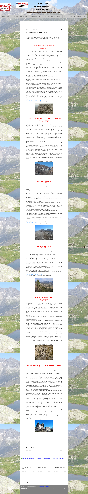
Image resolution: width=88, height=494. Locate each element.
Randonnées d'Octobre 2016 (59, 467)
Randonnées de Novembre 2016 (43, 468)
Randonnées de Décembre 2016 (27, 468)
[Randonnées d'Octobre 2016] (60, 462)
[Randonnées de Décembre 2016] (28, 462)
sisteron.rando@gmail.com (44, 486)
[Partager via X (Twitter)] (28, 447)
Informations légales (24, 488)
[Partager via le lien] (33, 447)
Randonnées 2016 (28, 444)
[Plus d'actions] (61, 29)
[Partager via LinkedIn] (31, 447)
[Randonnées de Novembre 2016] (44, 462)
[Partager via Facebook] (26, 447)
